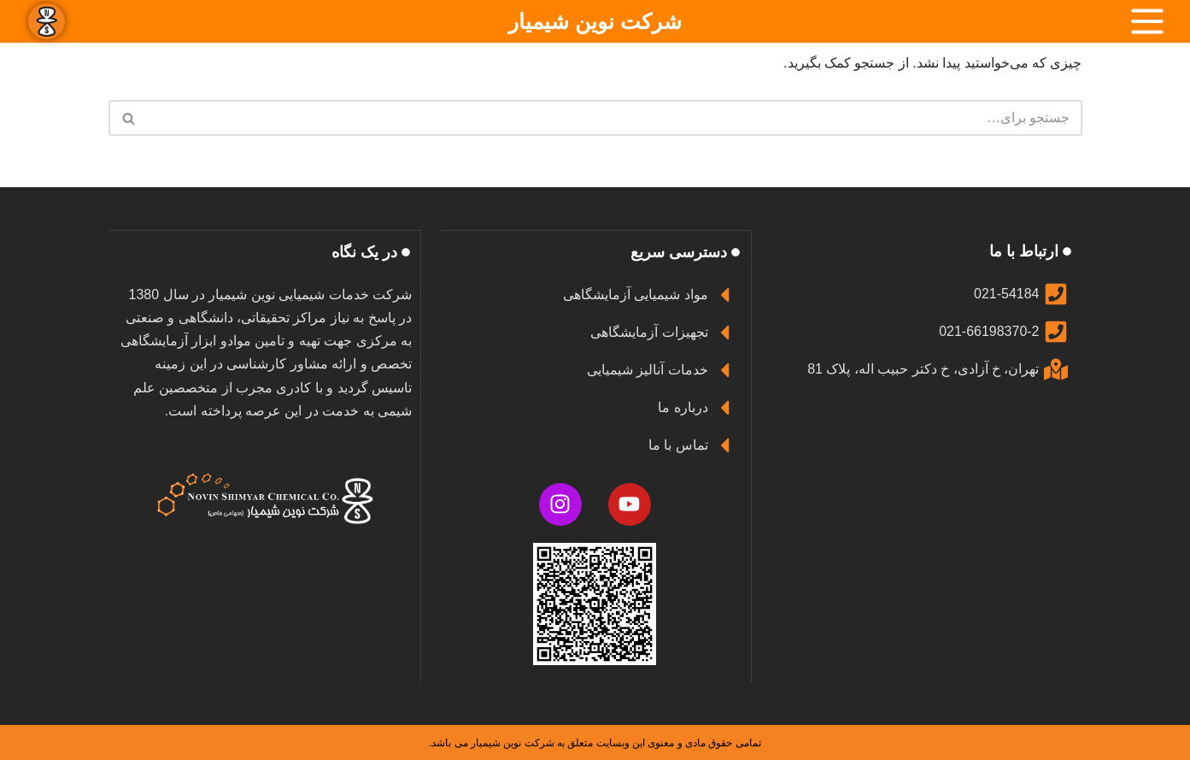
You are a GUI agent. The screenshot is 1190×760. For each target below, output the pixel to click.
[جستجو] (614, 118)
